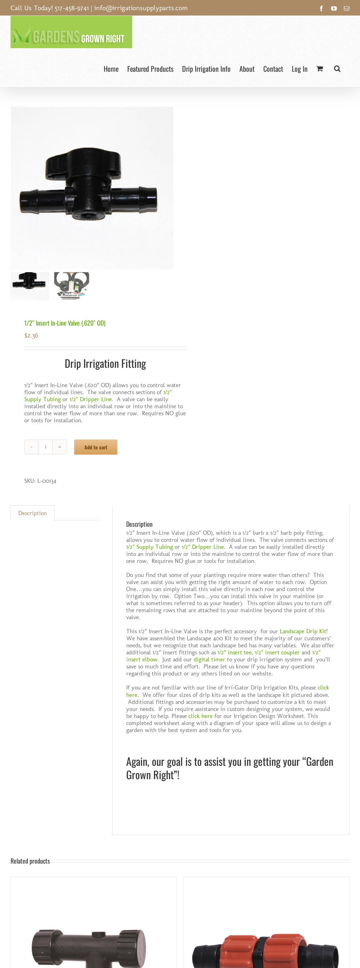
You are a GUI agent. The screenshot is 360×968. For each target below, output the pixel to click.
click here (200, 715)
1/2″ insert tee (235, 652)
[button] (337, 67)
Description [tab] (32, 513)
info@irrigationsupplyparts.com (141, 8)
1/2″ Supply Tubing (149, 546)
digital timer (209, 659)
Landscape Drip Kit (303, 631)
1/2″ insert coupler (277, 652)
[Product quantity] (46, 447)
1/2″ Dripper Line (91, 399)
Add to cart (95, 447)
